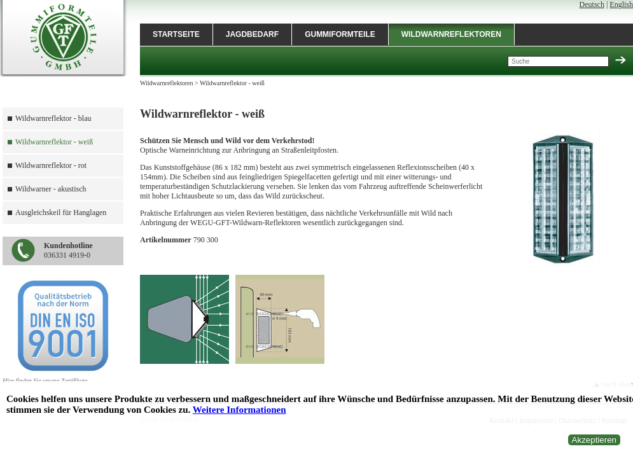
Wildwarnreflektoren (451, 34)
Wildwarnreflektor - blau (53, 118)
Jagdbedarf (252, 34)
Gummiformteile (340, 34)
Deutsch (592, 4)
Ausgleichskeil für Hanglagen (60, 212)
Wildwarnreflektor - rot (51, 165)
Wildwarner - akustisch (50, 188)
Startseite (176, 34)
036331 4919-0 (68, 250)
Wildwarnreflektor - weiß (54, 141)
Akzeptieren (594, 440)
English (621, 4)
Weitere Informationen (239, 410)
